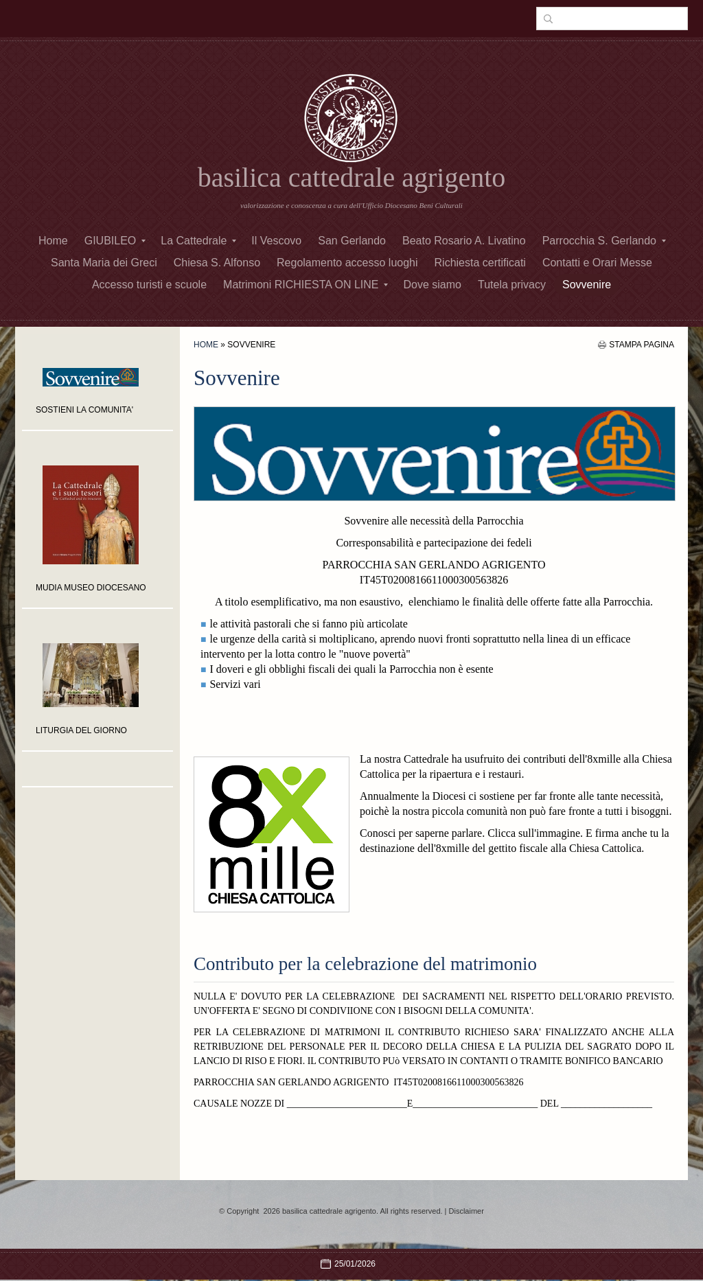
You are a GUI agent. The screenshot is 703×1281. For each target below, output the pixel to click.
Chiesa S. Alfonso (217, 262)
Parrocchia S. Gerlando (604, 240)
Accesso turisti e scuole (149, 284)
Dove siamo (432, 284)
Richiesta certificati (480, 262)
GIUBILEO (115, 240)
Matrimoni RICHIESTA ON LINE (305, 284)
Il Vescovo (276, 240)
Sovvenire (586, 284)
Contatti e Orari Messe (597, 262)
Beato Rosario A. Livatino (464, 240)
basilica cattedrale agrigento (352, 177)
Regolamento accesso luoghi (347, 262)
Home (53, 240)
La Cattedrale (198, 240)
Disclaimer (466, 1211)
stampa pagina (641, 345)
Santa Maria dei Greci (104, 262)
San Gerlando (352, 240)
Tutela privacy (512, 284)
